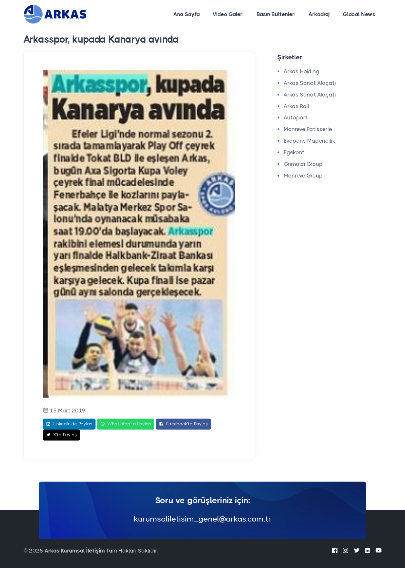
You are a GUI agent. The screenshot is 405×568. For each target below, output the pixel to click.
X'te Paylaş (61, 435)
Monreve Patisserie (308, 129)
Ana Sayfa (186, 14)
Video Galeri (228, 14)
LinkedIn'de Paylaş (69, 424)
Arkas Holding (301, 71)
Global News (359, 14)
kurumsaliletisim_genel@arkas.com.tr (202, 519)
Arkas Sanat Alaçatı (310, 83)
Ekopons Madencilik (309, 140)
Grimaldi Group (303, 164)
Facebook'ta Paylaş (183, 424)
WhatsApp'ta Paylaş (125, 424)
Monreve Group (303, 175)
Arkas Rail (296, 106)
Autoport (296, 117)
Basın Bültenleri (276, 14)
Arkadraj (319, 14)
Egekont (294, 152)
